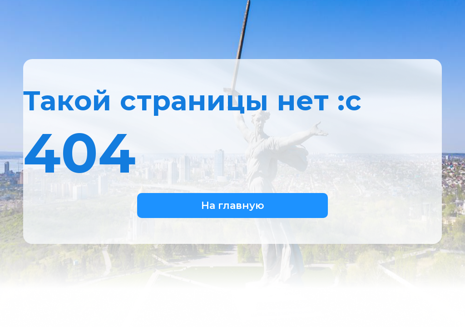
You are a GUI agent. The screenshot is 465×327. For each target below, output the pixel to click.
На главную (232, 205)
